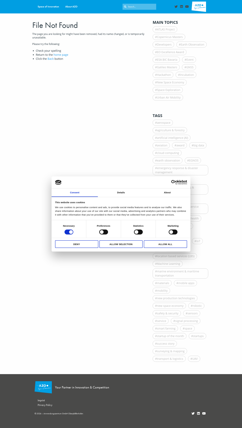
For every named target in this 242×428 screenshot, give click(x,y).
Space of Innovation (48, 6)
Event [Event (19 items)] (190, 59)
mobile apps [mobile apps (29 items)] (186, 283)
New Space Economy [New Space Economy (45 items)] (170, 82)
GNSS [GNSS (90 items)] (190, 67)
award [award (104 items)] (180, 145)
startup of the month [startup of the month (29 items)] (170, 336)
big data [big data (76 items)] (199, 145)
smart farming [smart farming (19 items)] (166, 328)
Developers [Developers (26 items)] (164, 44)
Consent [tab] (74, 192)
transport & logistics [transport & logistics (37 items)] (170, 359)
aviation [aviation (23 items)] (162, 145)
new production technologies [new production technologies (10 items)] (176, 298)
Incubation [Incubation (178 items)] (187, 75)
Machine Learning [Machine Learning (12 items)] (168, 264)
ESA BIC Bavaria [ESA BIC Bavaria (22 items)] (167, 59)
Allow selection (121, 244)
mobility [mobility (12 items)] (162, 290)
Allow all (165, 244)
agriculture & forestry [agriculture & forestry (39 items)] (171, 130)
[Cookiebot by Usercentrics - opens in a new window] (173, 182)
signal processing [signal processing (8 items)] (186, 321)
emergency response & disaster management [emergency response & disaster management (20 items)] (176, 170)
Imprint (41, 400)
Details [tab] (121, 192)
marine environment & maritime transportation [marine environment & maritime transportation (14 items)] (177, 273)
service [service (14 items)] (161, 321)
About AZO (71, 6)
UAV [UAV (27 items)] (195, 359)
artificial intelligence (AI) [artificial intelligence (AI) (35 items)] (172, 138)
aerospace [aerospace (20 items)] (163, 122)
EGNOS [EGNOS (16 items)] (193, 160)
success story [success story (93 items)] (165, 343)
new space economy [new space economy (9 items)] (170, 306)
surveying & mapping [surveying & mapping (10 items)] (171, 351)
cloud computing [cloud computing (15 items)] (168, 153)
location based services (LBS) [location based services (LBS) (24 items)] (175, 256)
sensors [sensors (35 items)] (193, 313)
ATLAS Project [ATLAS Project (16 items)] (166, 29)
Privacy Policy (45, 405)
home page (61, 55)
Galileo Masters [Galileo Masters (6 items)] (167, 67)
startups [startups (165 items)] (198, 336)
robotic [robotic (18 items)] (197, 306)
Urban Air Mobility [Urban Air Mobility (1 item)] (169, 97)
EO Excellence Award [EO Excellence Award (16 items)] (170, 52)
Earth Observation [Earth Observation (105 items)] (192, 44)
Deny (76, 244)
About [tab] (167, 192)
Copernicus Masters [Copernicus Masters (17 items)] (170, 37)
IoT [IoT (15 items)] (198, 241)
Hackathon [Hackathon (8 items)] (164, 75)
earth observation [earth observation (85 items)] (168, 160)
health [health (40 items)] (195, 218)
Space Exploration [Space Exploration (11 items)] (168, 90)
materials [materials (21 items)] (163, 283)
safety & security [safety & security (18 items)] (167, 313)
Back (51, 59)
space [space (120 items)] (188, 328)
